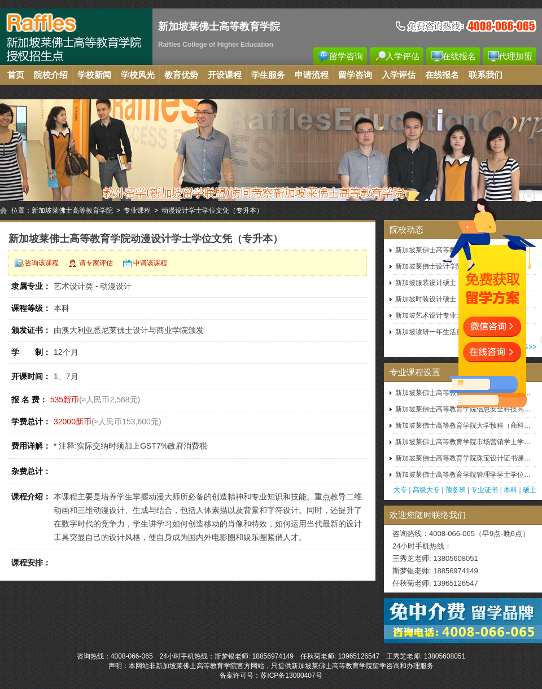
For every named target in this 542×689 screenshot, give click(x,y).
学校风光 (138, 75)
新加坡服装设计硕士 (425, 283)
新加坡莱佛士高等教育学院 (72, 210)
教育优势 (181, 75)
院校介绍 (51, 75)
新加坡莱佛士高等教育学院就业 (442, 250)
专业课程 (137, 210)
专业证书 (484, 490)
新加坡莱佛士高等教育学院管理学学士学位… (463, 475)
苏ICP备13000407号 (291, 675)
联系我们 (485, 75)
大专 (400, 490)
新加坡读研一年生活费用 (432, 332)
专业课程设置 (415, 372)
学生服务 (268, 75)
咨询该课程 (42, 263)
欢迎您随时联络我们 (428, 515)
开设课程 (225, 75)
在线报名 (459, 56)
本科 (510, 490)
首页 (15, 75)
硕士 (529, 490)
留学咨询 (346, 56)
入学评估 (402, 56)
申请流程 (312, 75)
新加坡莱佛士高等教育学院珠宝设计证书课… (463, 458)
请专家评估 (96, 263)
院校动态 (406, 229)
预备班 (455, 490)
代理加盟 (515, 56)
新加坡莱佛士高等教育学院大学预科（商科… (463, 425)
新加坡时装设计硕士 (425, 299)
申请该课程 (150, 263)
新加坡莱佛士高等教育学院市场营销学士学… (463, 442)
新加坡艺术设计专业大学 (432, 315)
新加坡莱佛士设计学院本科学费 (442, 266)
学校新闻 (94, 75)
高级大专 (426, 490)
